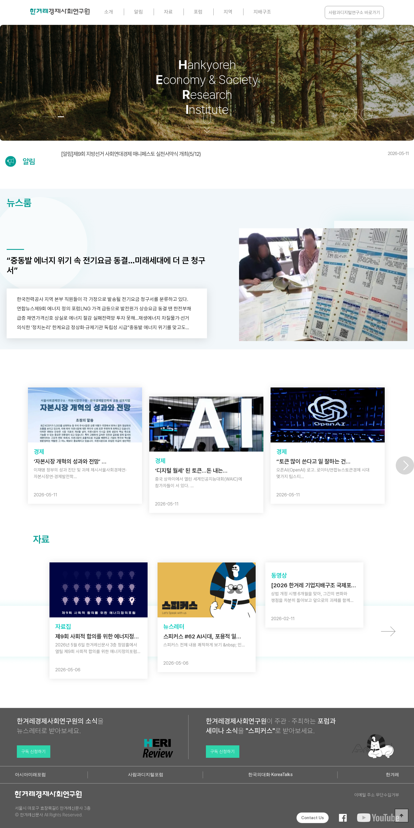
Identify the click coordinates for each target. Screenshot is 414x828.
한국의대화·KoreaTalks (270, 774)
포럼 (198, 12)
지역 (228, 12)
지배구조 (262, 12)
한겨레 (392, 774)
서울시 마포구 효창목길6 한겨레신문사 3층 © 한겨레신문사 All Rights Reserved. (53, 811)
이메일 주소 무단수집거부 (376, 795)
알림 (138, 12)
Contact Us (312, 817)
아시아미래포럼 (30, 774)
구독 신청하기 (33, 751)
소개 (108, 12)
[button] (45, 116)
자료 (168, 12)
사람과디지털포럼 (145, 774)
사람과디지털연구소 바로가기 (354, 12)
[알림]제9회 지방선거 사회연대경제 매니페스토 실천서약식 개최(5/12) (235, 154)
